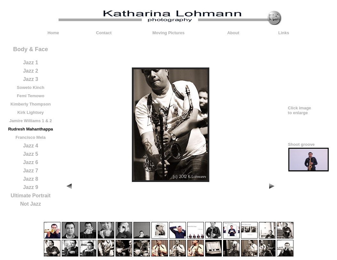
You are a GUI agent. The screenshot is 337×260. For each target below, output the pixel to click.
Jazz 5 (30, 154)
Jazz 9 (30, 187)
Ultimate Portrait (30, 195)
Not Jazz (30, 204)
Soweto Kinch (30, 87)
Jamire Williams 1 (26, 120)
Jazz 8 (30, 179)
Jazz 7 (30, 170)
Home (53, 32)
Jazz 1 (30, 62)
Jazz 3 (30, 79)
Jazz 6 (30, 162)
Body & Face (30, 49)
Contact (103, 32)
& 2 (48, 120)
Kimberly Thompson (31, 104)
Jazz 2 (30, 71)
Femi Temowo (30, 95)
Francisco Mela (31, 137)
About (233, 32)
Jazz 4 (30, 145)
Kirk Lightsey (30, 112)
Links (283, 32)
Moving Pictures (168, 32)
